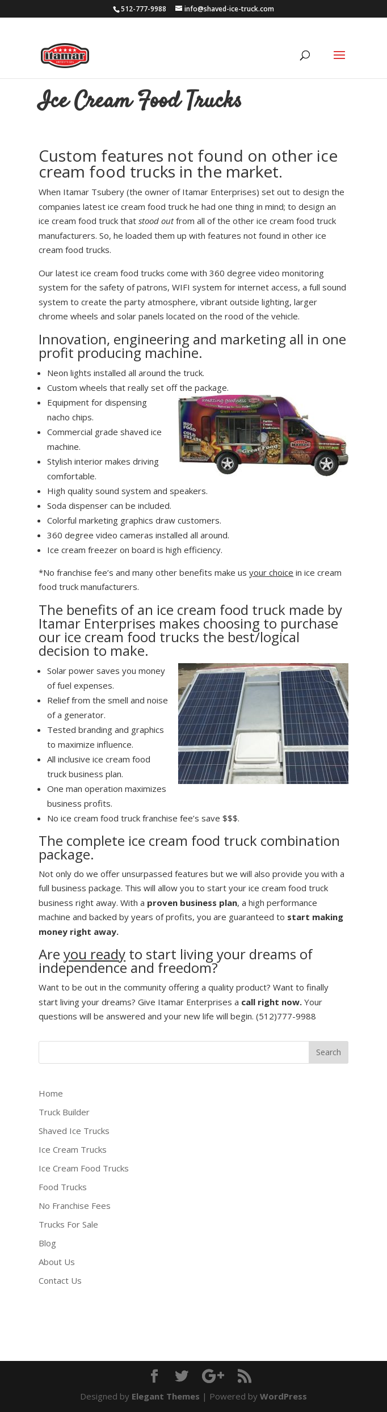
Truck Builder (64, 1112)
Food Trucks (63, 1186)
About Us (57, 1261)
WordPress (283, 1396)
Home (51, 1093)
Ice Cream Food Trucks (84, 1168)
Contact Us (60, 1280)
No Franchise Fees (75, 1205)
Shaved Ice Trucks (74, 1130)
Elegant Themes (166, 1396)
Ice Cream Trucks (73, 1149)
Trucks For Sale (68, 1224)
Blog (47, 1243)
